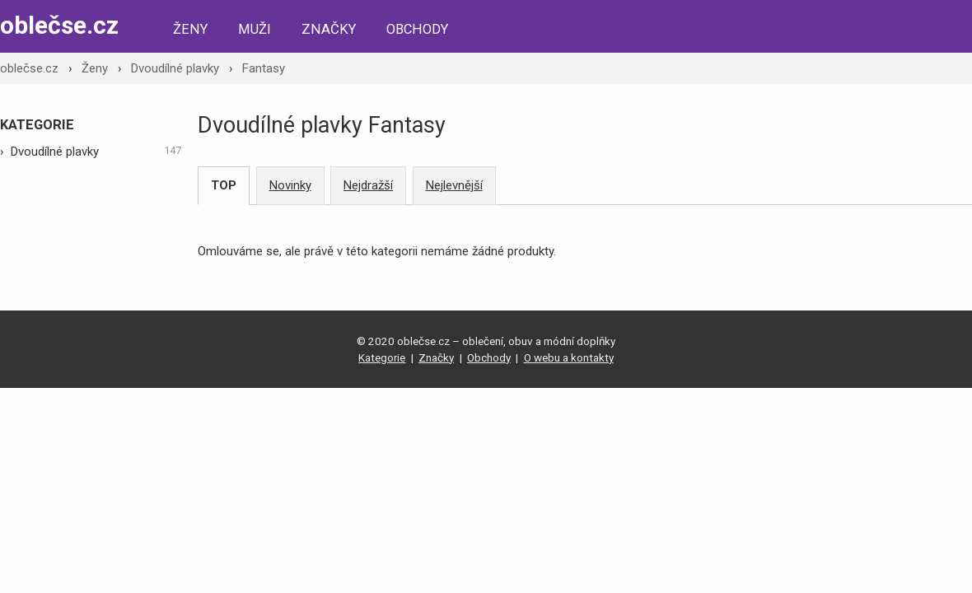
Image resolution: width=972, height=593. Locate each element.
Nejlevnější (454, 185)
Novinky (290, 185)
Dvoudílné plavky (175, 68)
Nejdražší (368, 185)
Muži (254, 29)
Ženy (190, 29)
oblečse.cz (59, 25)
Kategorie (381, 357)
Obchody (417, 29)
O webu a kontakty (569, 357)
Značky (328, 29)
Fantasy (263, 68)
